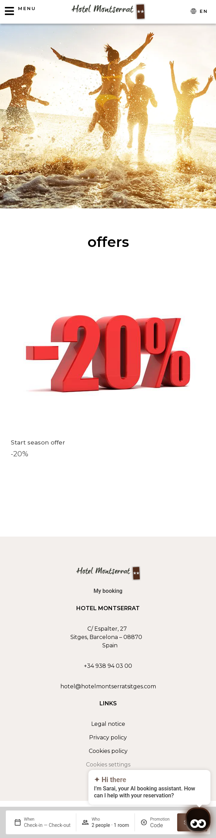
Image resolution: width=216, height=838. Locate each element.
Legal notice (108, 724)
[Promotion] (161, 825)
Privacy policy (108, 737)
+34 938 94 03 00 (108, 666)
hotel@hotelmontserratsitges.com (108, 686)
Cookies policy (108, 751)
